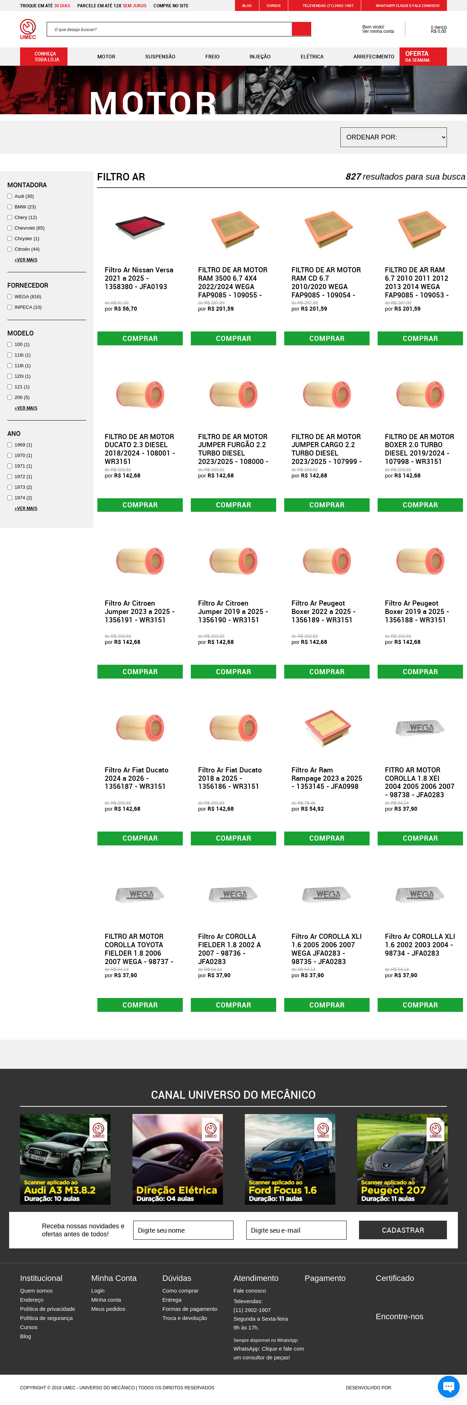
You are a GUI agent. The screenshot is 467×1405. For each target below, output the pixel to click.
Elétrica (306, 56)
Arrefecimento (368, 56)
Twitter (406, 1333)
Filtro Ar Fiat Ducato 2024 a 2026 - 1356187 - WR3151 (137, 781)
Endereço (31, 1304)
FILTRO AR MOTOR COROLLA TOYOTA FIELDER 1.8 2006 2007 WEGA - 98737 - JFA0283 (139, 956)
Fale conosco (250, 1294)
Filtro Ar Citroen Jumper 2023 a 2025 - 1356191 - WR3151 (140, 613)
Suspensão (154, 56)
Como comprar (180, 1294)
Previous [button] (14, 1163)
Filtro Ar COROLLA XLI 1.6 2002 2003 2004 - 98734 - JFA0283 (420, 948)
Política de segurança (46, 1322)
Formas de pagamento (189, 1313)
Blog (247, 5)
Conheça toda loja (41, 56)
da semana (424, 56)
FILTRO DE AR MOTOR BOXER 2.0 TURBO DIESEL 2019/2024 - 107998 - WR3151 (419, 450)
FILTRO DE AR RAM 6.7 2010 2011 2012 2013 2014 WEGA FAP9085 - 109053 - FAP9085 (417, 286)
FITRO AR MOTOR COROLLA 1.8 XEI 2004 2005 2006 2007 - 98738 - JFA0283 (420, 785)
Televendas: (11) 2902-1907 (324, 5)
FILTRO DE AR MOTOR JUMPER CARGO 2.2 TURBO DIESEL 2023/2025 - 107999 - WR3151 (327, 454)
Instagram (394, 1333)
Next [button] (452, 1163)
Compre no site (171, 5)
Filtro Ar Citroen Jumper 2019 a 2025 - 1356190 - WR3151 (233, 613)
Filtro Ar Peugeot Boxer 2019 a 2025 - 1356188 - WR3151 (417, 613)
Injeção (254, 56)
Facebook (381, 1333)
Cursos (274, 5)
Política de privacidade (47, 1313)
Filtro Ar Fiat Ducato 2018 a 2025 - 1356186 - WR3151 (230, 781)
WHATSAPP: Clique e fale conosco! (403, 5)
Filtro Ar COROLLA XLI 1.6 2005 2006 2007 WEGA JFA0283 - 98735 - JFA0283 (327, 952)
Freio (207, 56)
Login (98, 1294)
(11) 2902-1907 (252, 1314)
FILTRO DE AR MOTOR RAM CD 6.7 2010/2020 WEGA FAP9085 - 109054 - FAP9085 (326, 286)
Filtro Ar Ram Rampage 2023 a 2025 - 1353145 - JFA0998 (327, 781)
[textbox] (179, 29)
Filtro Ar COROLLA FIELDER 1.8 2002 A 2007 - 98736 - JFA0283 (229, 952)
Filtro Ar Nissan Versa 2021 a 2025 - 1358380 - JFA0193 (139, 278)
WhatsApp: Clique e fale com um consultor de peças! (269, 1353)
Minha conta (106, 1304)
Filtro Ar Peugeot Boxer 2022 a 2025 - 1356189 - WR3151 (324, 613)
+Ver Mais (26, 259)
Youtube (419, 1333)
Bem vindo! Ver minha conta (371, 29)
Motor (100, 56)
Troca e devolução (184, 1322)
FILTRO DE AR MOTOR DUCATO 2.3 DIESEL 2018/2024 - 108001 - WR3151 (140, 450)
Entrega (172, 1304)
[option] (65, 1163)
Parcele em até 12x (111, 5)
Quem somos (36, 1294)
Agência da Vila (406, 1391)
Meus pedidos (108, 1313)
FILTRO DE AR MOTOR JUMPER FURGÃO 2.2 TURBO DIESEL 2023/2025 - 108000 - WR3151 (233, 454)
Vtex (433, 1391)
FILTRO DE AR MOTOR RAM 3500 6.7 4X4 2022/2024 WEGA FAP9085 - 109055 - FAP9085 (232, 286)
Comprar (140, 338)
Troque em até (45, 5)
